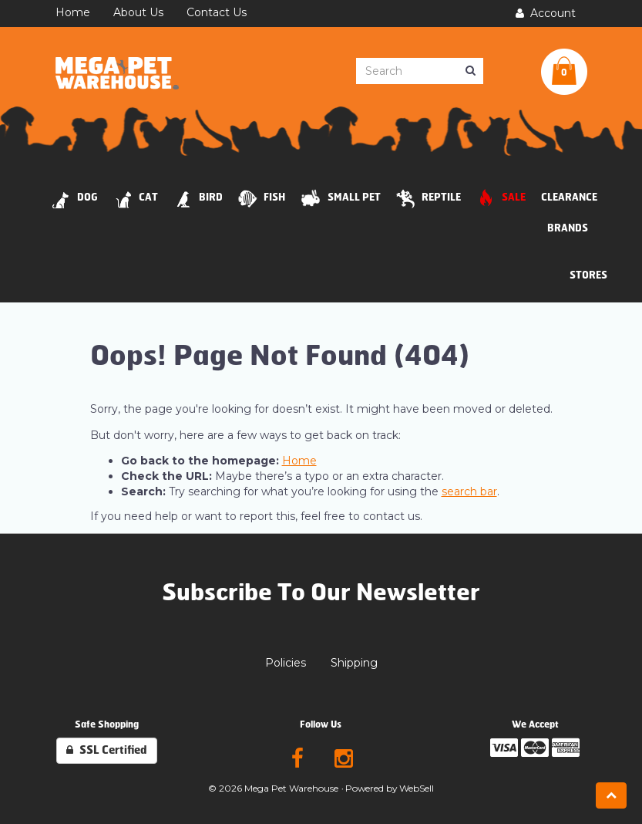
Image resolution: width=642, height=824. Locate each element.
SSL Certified (106, 750)
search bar (469, 491)
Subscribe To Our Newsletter (321, 592)
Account (546, 13)
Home (299, 461)
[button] (564, 72)
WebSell (416, 788)
